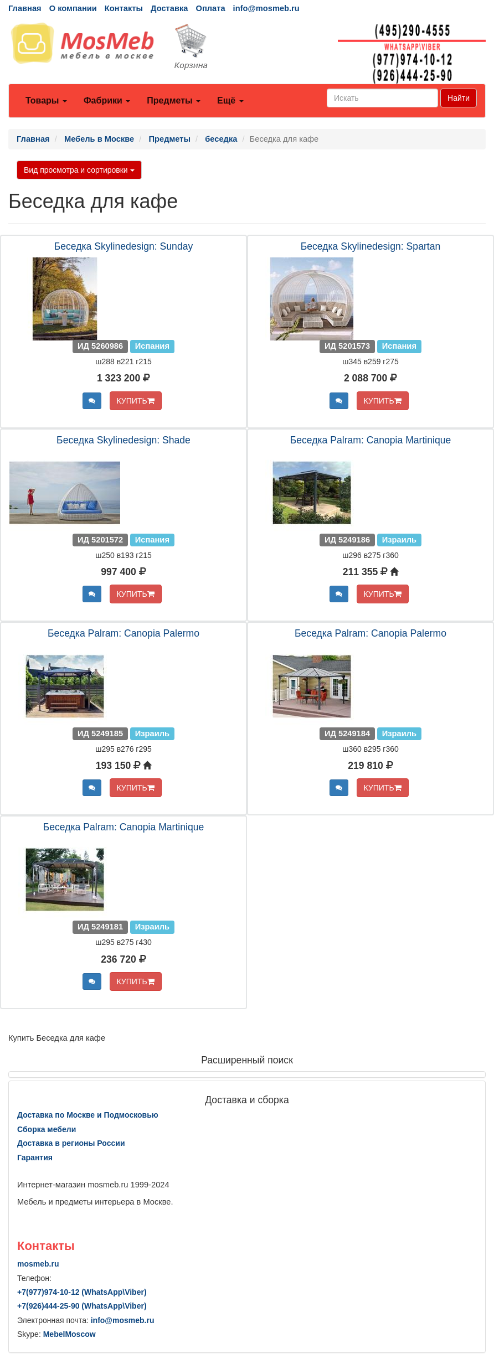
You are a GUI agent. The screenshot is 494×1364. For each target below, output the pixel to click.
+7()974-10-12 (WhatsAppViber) (82, 1292)
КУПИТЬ (136, 400)
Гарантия (35, 1157)
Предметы (173, 100)
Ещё (230, 100)
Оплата (210, 8)
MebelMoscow (69, 1334)
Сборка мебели (46, 1129)
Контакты (124, 8)
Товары (46, 100)
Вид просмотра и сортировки (79, 170)
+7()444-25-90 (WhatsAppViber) (82, 1305)
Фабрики (107, 100)
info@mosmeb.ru (266, 8)
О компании (73, 8)
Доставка (169, 8)
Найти (458, 98)
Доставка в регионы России (71, 1143)
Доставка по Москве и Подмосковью (87, 1114)
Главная (25, 8)
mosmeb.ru (38, 1263)
